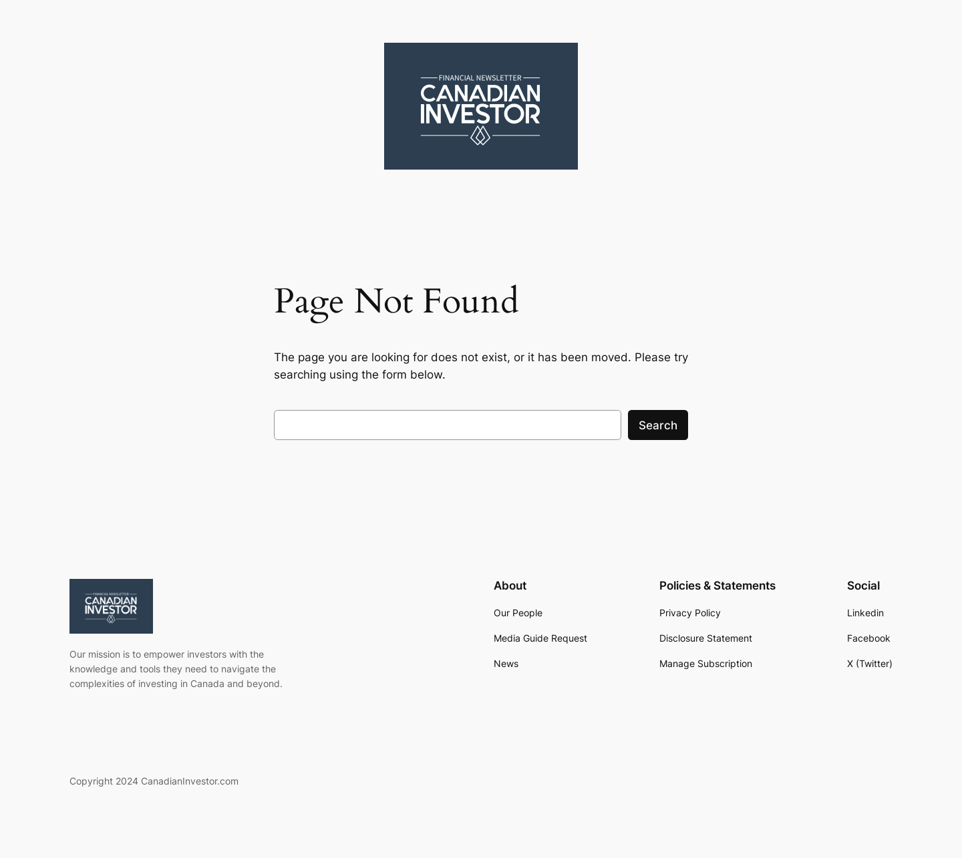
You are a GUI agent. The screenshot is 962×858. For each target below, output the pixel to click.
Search (658, 425)
